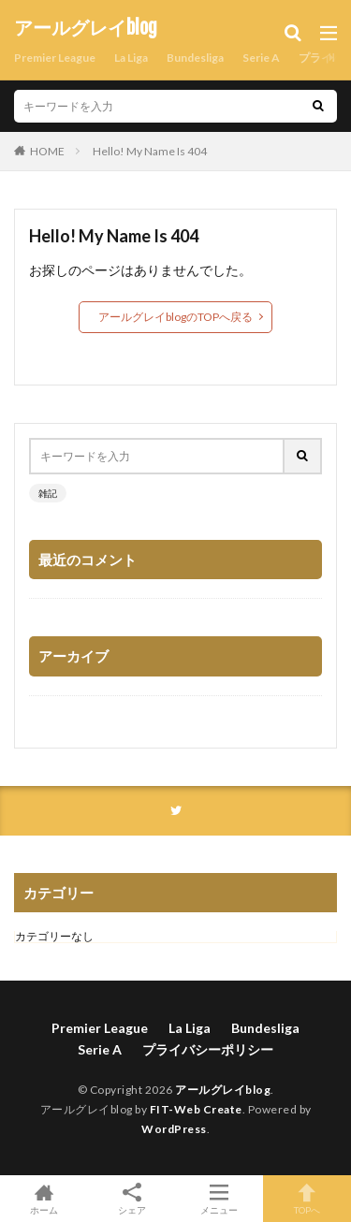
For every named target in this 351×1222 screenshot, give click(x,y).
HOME (47, 151)
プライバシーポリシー (207, 1049)
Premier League (54, 58)
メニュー (220, 1199)
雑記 (47, 493)
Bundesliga (195, 58)
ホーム (44, 1199)
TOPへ (307, 1199)
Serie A (261, 58)
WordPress (174, 1129)
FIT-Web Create (196, 1109)
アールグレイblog (85, 28)
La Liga (131, 58)
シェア (132, 1199)
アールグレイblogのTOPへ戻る (175, 317)
